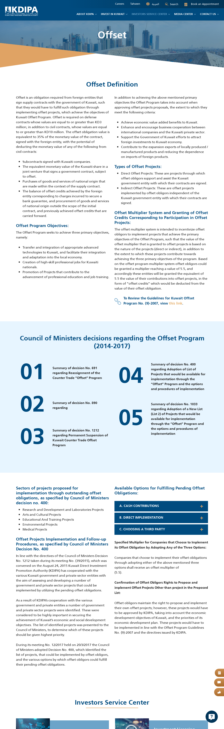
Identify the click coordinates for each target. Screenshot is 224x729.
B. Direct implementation (141, 517)
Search (171, 4)
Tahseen (135, 4)
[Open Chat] (212, 717)
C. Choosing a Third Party (142, 529)
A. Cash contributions (139, 506)
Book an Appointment (201, 4)
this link (175, 303)
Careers (119, 4)
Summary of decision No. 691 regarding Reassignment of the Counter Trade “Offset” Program (77, 373)
